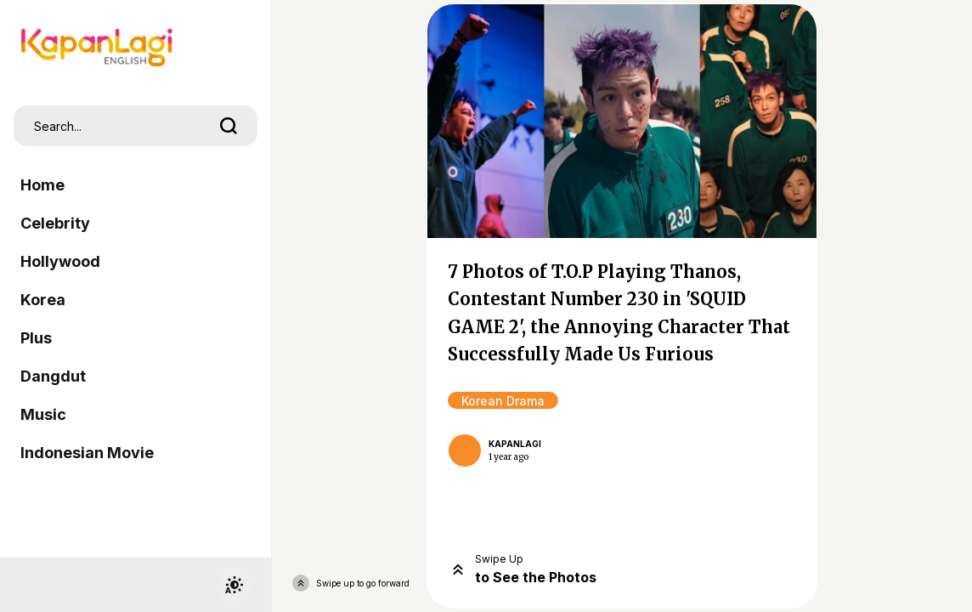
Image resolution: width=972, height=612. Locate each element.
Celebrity (55, 223)
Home (42, 185)
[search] (228, 125)
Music (43, 414)
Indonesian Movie (87, 453)
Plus (36, 338)
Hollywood (60, 261)
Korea (42, 300)
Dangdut (53, 376)
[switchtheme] (234, 585)
